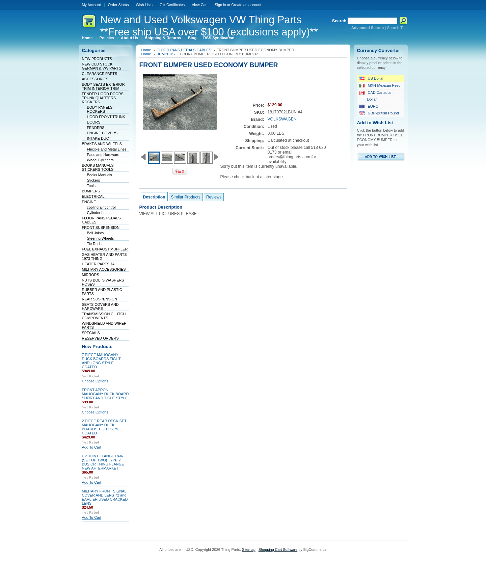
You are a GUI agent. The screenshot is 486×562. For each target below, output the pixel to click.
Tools (91, 186)
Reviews (213, 197)
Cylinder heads (99, 213)
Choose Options (95, 381)
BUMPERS (91, 191)
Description (154, 197)
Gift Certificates (172, 5)
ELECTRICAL (93, 196)
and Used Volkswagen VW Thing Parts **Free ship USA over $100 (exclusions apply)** (209, 26)
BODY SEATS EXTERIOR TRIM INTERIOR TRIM (103, 86)
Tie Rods (94, 244)
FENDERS (96, 128)
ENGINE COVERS (102, 133)
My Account (91, 5)
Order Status (118, 5)
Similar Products (185, 197)
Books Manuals (99, 175)
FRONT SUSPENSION (101, 227)
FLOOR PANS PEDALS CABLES (184, 50)
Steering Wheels (100, 238)
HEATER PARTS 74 (98, 264)
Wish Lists (144, 5)
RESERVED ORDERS (100, 338)
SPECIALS (91, 333)
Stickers (93, 180)
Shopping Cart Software (278, 549)
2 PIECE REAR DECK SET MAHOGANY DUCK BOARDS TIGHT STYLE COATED (104, 427)
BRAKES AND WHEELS (102, 144)
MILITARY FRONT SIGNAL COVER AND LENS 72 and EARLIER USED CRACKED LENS (105, 497)
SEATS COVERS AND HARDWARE (100, 306)
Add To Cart (91, 447)
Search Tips (397, 28)
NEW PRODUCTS (97, 59)
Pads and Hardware (103, 155)
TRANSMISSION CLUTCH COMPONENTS (104, 316)
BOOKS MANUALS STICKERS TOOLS (98, 167)
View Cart (200, 5)
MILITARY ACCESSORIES (104, 269)
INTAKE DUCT (99, 138)
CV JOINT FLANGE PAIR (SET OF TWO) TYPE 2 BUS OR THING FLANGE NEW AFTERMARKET (103, 462)
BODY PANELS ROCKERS (100, 109)
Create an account (246, 5)
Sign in (220, 5)
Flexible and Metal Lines (107, 149)
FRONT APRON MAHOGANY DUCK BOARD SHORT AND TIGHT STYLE (105, 394)
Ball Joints (95, 233)
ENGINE (89, 202)
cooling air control (101, 207)
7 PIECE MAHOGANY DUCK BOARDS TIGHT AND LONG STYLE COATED (101, 361)
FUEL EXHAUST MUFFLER (105, 249)
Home (146, 50)
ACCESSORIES (95, 79)
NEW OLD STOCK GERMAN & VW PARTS (102, 66)
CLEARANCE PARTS (99, 74)
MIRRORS (90, 275)
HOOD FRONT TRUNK (106, 117)
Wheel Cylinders (100, 160)
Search (339, 20)
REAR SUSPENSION (99, 299)
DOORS (94, 122)
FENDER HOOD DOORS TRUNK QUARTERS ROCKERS (103, 98)
